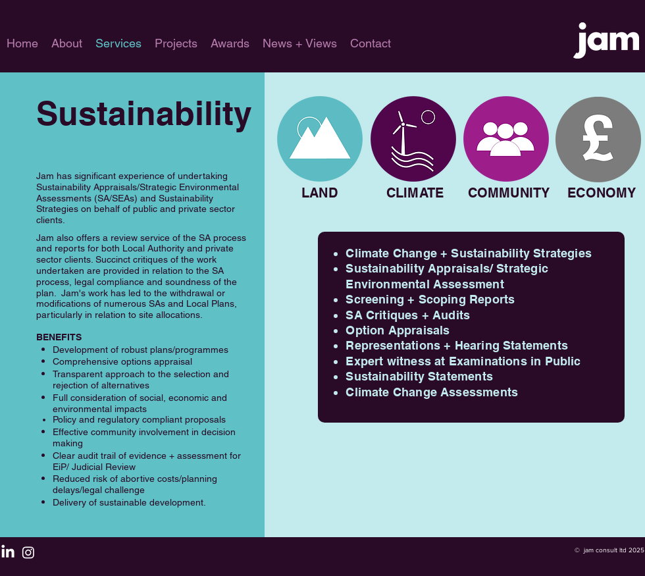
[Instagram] (28, 552)
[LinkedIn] (8, 552)
